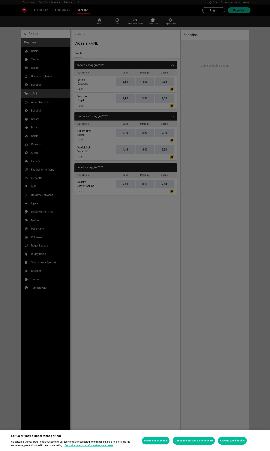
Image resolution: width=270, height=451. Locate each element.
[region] (135, 440)
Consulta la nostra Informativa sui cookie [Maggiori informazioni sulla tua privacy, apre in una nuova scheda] (88, 445)
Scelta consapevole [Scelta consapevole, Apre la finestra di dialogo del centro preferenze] (156, 440)
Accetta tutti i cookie (232, 440)
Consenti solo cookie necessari (194, 440)
